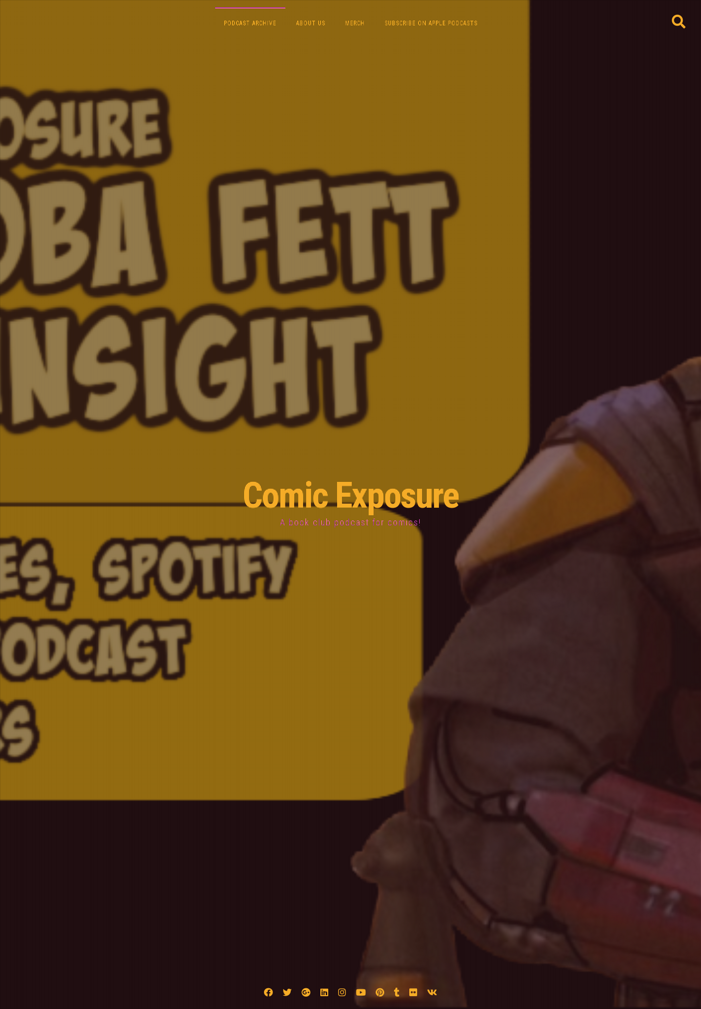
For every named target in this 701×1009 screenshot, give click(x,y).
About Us (310, 23)
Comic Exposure (351, 496)
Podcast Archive (250, 23)
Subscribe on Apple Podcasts (431, 23)
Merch (355, 23)
